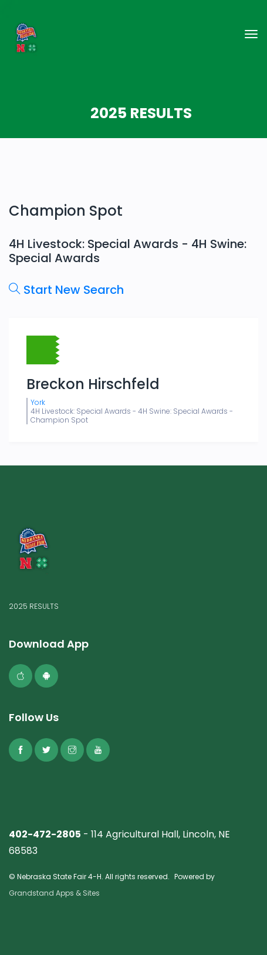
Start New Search (66, 290)
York (38, 402)
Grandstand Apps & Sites (54, 893)
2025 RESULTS (34, 606)
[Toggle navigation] (251, 34)
